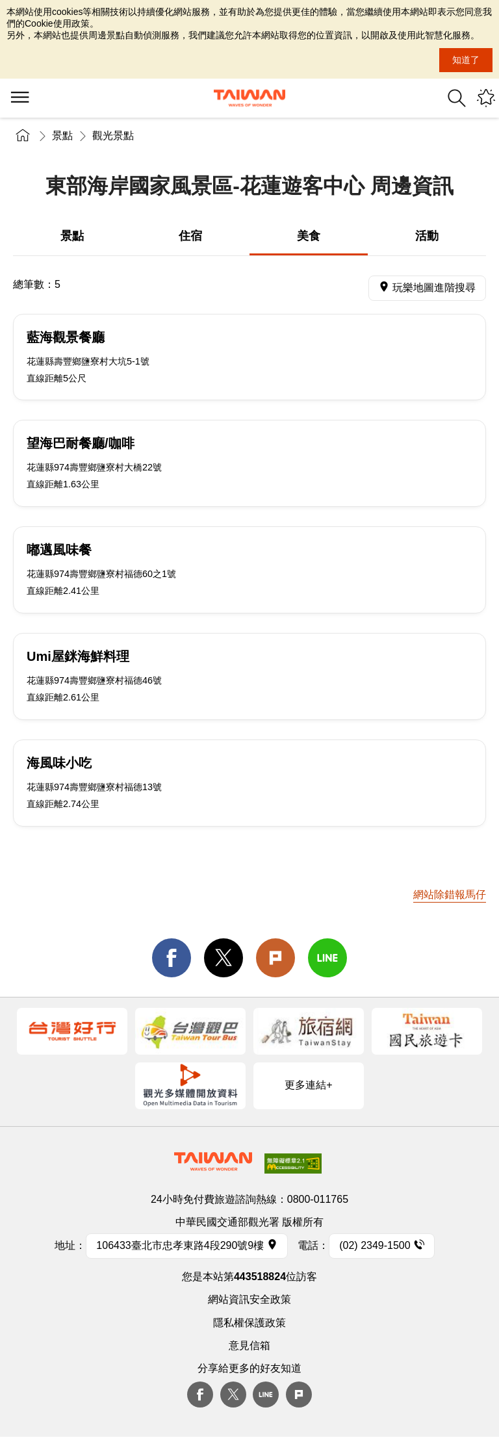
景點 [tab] (72, 235)
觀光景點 (113, 135)
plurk (299, 1395)
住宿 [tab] (190, 235)
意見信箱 (249, 1345)
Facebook (200, 1395)
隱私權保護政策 (249, 1322)
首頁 (22, 135)
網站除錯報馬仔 (449, 894)
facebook (171, 957)
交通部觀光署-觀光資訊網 (249, 98)
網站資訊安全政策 (249, 1299)
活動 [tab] (427, 235)
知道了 (466, 60)
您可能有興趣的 (486, 98)
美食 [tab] (308, 235)
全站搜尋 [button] (457, 98)
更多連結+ (308, 1084)
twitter (223, 957)
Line (266, 1395)
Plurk (275, 957)
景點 (62, 135)
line (327, 957)
